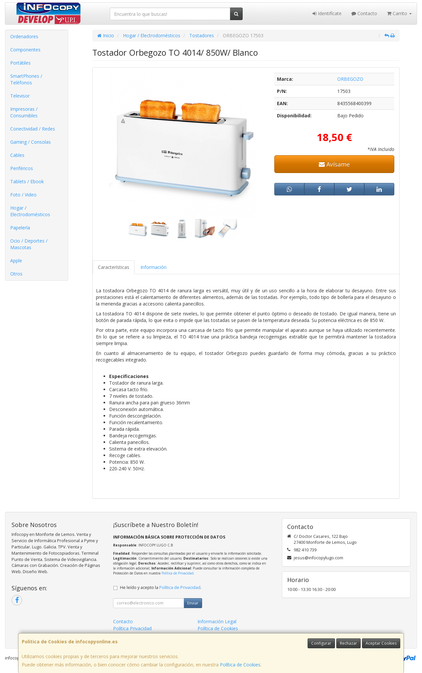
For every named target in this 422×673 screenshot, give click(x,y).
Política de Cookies (240, 664)
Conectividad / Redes (32, 129)
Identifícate (327, 13)
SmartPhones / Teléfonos (26, 79)
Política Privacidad (132, 628)
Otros (16, 274)
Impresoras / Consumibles (24, 112)
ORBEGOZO (350, 79)
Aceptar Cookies (381, 643)
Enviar (192, 603)
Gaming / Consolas (30, 142)
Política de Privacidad (178, 573)
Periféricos (21, 168)
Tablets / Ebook (27, 181)
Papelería (20, 227)
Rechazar (348, 643)
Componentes (25, 49)
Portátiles (20, 63)
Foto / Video (23, 194)
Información (153, 267)
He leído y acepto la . (160, 587)
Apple (16, 260)
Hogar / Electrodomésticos (30, 211)
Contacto (364, 13)
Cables (17, 155)
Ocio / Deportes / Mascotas (28, 244)
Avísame (334, 164)
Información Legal (216, 621)
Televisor (20, 96)
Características (113, 267)
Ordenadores (24, 36)
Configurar (321, 643)
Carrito (399, 13)
